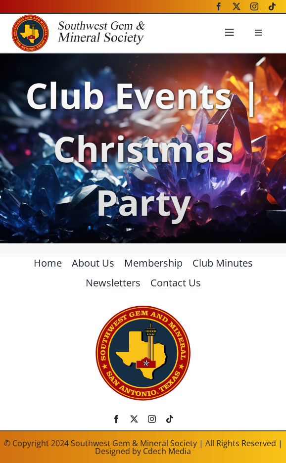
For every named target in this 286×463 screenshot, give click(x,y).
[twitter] (236, 6)
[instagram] (254, 6)
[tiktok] (272, 6)
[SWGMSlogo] (143, 308)
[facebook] (219, 6)
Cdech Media (167, 451)
